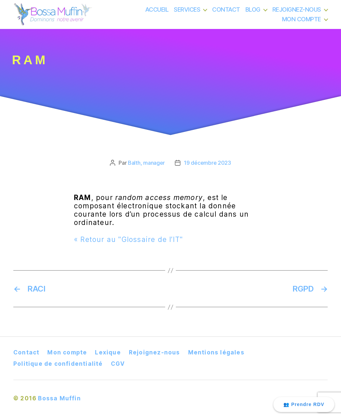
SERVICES (187, 13)
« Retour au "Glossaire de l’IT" (128, 239)
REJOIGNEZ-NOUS (296, 13)
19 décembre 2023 (207, 162)
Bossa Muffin (59, 398)
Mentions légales (216, 352)
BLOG (252, 13)
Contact (26, 352)
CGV (118, 363)
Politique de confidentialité (58, 363)
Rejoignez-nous (154, 352)
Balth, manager (146, 162)
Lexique (108, 352)
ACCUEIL (157, 13)
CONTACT (226, 13)
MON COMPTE (301, 23)
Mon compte (67, 352)
